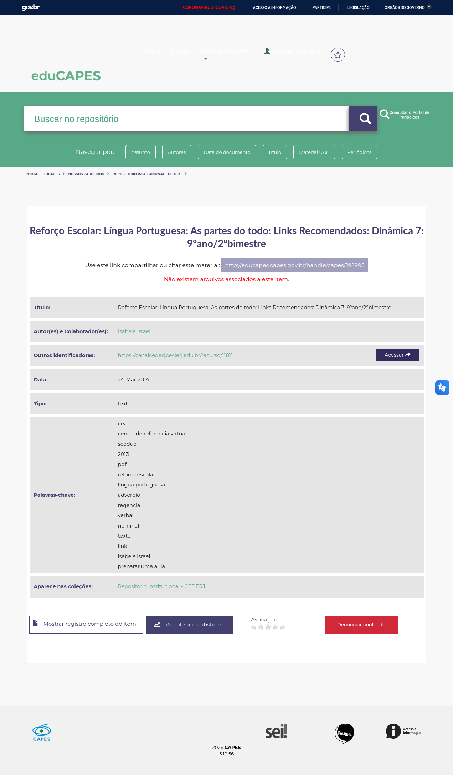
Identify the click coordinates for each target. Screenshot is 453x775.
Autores (171, 152)
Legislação (358, 8)
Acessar (397, 355)
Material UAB (320, 152)
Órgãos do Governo (405, 8)
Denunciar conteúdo (372, 624)
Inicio (158, 54)
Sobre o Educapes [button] (236, 54)
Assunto (131, 152)
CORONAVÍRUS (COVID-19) (210, 7)
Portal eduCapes (43, 174)
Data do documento (225, 152)
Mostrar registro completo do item (88, 625)
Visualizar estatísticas (197, 624)
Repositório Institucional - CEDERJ (147, 174)
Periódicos (369, 152)
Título (276, 152)
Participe (322, 8)
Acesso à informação (274, 8)
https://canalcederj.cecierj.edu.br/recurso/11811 (175, 355)
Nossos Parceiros (86, 174)
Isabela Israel (134, 331)
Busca (186, 54)
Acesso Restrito (298, 53)
